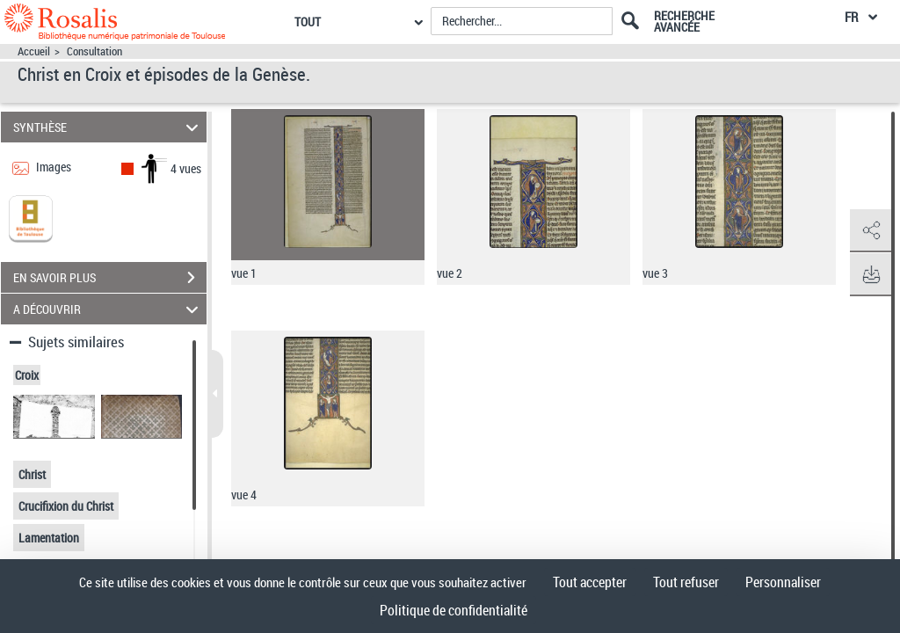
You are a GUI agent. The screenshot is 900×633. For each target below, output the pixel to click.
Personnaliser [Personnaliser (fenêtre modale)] (783, 582)
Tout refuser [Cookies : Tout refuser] (686, 582)
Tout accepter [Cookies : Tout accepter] (590, 582)
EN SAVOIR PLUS (110, 278)
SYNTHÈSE (108, 127)
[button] (869, 231)
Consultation (94, 51)
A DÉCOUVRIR (108, 309)
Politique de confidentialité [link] (453, 610)
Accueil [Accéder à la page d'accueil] (34, 51)
